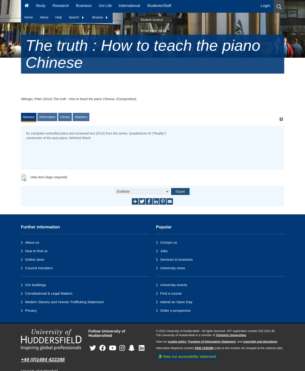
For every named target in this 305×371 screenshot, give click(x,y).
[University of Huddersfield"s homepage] (51, 339)
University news (172, 268)
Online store (34, 259)
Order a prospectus (175, 310)
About (44, 17)
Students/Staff (159, 5)
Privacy (31, 310)
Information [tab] (47, 117)
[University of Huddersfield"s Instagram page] (122, 348)
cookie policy (177, 341)
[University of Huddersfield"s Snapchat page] (132, 348)
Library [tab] (65, 117)
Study (40, 5)
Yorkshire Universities (231, 335)
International (129, 5)
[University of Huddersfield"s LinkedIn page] (142, 348)
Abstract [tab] (29, 117)
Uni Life (105, 5)
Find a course (171, 293)
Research (60, 5)
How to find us (36, 251)
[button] (279, 6)
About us (32, 242)
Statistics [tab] (81, 117)
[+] (281, 119)
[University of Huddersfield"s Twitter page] (93, 348)
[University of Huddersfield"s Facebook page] (102, 348)
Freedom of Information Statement (212, 341)
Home (28, 17)
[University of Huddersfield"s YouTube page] (112, 348)
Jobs (164, 251)
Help (58, 17)
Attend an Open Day (176, 302)
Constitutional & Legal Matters (48, 293)
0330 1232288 (204, 348)
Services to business (176, 259)
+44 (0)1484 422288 (43, 359)
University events (173, 285)
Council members (39, 268)
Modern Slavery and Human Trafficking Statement (64, 302)
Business (84, 5)
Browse (100, 17)
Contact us (168, 242)
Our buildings (35, 285)
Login (265, 5)
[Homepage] (26, 6)
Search (76, 17)
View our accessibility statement (187, 356)
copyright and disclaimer (260, 341)
